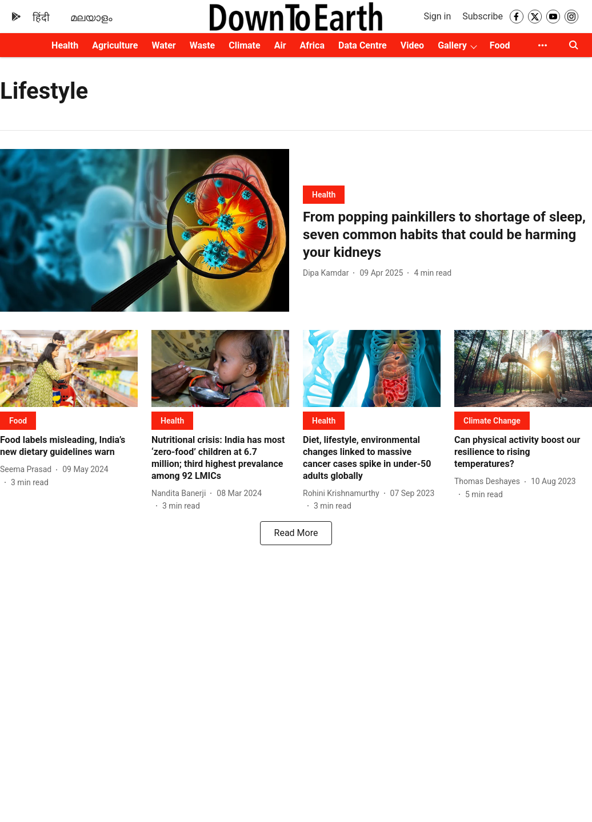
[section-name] (324, 194)
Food (500, 45)
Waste (202, 45)
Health (64, 45)
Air (280, 45)
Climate (244, 45)
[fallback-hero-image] (144, 230)
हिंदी (41, 17)
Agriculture (115, 45)
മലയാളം (91, 17)
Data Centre (362, 45)
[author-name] (328, 273)
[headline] (447, 235)
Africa (312, 45)
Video (412, 45)
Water (163, 45)
